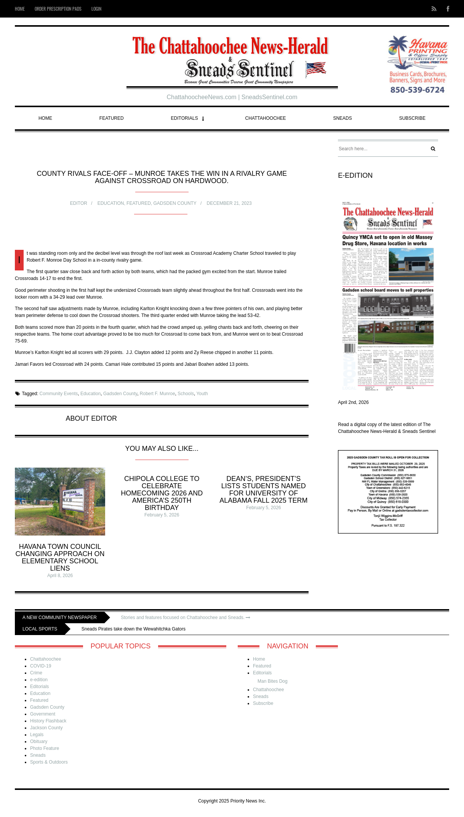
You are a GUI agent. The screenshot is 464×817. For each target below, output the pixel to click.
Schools (186, 393)
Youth (202, 393)
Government (42, 714)
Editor (78, 203)
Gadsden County (175, 203)
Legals (36, 734)
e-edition (39, 679)
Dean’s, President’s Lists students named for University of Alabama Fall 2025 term (263, 489)
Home (20, 8)
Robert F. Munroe (157, 393)
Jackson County (46, 727)
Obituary (38, 741)
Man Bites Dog (273, 681)
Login (96, 8)
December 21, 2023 (229, 203)
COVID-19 (40, 666)
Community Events (59, 393)
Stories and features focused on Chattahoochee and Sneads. (185, 617)
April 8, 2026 (60, 575)
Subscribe (412, 118)
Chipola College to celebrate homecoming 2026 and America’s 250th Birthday (162, 493)
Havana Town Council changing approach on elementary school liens (60, 557)
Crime (36, 672)
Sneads (342, 118)
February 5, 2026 (161, 515)
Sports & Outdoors (49, 762)
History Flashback (48, 721)
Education (111, 203)
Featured (111, 118)
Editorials (184, 118)
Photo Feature (44, 748)
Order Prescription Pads (58, 8)
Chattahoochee (265, 118)
